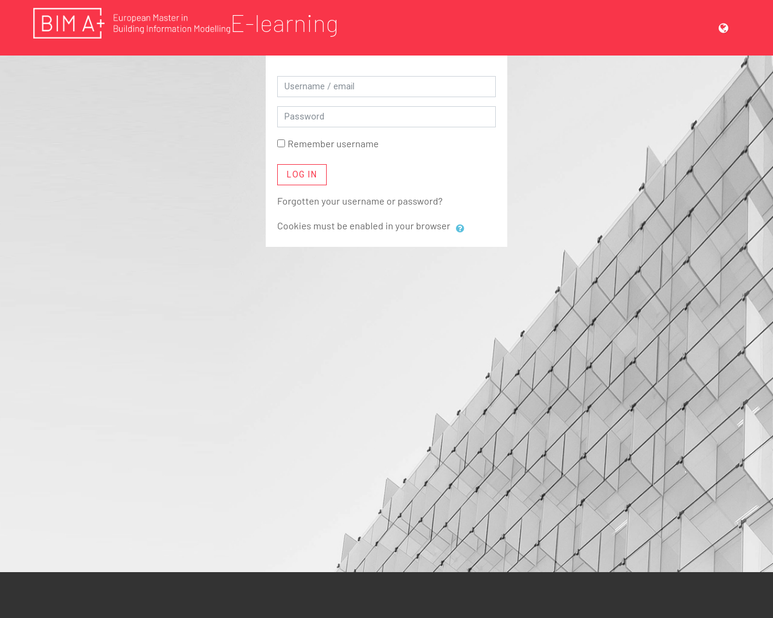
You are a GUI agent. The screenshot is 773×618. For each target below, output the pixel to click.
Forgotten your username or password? (360, 200)
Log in (302, 174)
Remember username (333, 143)
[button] (728, 27)
